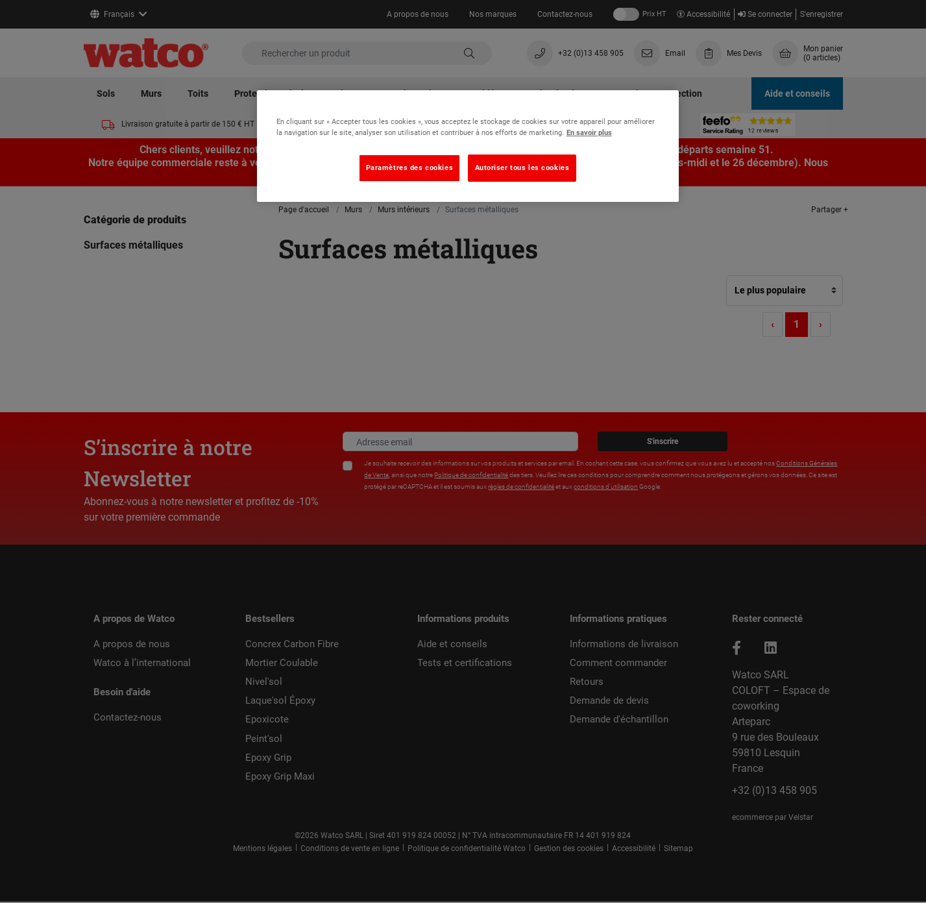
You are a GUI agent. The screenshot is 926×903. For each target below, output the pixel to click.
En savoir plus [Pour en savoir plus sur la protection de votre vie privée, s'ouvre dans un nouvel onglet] (589, 132)
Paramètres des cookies (410, 167)
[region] (468, 146)
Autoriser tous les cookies (522, 167)
